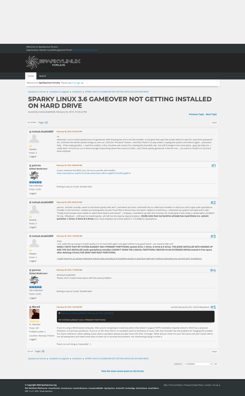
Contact (208, 385)
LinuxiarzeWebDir (95, 388)
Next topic (211, 114)
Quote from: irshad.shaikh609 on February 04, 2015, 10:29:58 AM (87, 313)
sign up (79, 82)
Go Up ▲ (216, 385)
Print (214, 123)
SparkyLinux (109, 388)
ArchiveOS (120, 388)
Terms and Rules (175, 385)
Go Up (30, 351)
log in (70, 82)
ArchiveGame (141, 388)
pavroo (36, 165)
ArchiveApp (130, 388)
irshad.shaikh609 (42, 131)
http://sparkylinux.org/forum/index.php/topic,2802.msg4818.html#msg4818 (93, 173)
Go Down (32, 122)
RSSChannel (42, 388)
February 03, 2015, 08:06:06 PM (69, 165)
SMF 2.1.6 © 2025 (32, 391)
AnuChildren (153, 388)
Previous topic (196, 114)
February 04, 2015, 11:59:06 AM (69, 270)
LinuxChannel (54, 388)
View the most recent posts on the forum (122, 371)
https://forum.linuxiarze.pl (85, 49)
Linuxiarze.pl (66, 388)
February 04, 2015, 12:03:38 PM (69, 307)
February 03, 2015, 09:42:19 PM (69, 202)
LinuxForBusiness (80, 388)
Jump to (178, 364)
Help (165, 385)
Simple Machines (46, 391)
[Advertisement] (94, 22)
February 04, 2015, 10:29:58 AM (69, 236)
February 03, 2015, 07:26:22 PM (69, 131)
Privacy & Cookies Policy (193, 385)
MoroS (36, 307)
